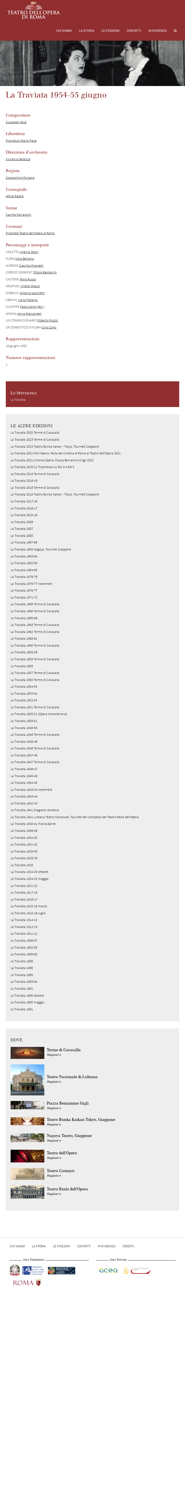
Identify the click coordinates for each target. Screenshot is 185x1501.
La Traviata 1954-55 (24, 687)
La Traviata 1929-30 (24, 851)
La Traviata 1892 (22, 989)
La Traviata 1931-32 (24, 844)
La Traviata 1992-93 (24, 563)
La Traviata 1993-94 (24, 556)
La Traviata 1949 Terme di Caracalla (35, 735)
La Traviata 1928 (22, 865)
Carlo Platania (28, 300)
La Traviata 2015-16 (24, 515)
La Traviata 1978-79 (24, 577)
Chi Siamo (64, 30)
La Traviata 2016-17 (24, 508)
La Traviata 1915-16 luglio (28, 913)
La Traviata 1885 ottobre (27, 996)
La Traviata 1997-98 (24, 542)
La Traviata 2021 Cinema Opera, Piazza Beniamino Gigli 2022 (52, 460)
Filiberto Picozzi (47, 320)
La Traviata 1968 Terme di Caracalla (35, 604)
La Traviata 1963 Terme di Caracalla (35, 625)
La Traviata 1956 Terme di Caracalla (35, 680)
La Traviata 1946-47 (24, 769)
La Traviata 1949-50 (24, 728)
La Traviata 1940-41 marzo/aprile (33, 824)
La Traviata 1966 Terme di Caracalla (35, 611)
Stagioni (54, 1055)
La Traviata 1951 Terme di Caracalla (35, 707)
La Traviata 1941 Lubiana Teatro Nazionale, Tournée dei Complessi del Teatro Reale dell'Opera (75, 817)
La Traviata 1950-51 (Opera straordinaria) (39, 714)
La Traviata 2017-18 (24, 501)
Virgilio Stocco (30, 286)
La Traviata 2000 (22, 536)
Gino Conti (49, 327)
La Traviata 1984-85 (24, 570)
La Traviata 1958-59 (24, 652)
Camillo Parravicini (18, 215)
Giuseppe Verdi (16, 122)
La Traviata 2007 (22, 529)
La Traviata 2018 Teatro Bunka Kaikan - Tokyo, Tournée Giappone (55, 494)
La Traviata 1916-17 (24, 899)
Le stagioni (110, 30)
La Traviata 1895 (22, 975)
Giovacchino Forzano (20, 178)
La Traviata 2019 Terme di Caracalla (35, 474)
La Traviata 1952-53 (24, 700)
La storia (86, 30)
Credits (128, 1246)
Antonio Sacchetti (32, 293)
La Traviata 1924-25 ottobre (29, 872)
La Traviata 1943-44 (24, 796)
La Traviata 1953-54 (24, 694)
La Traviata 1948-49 (24, 742)
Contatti (134, 30)
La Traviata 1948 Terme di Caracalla (35, 748)
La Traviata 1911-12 (24, 934)
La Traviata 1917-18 (24, 892)
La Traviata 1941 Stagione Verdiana (35, 810)
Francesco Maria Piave (21, 141)
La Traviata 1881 (22, 1009)
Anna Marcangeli (29, 314)
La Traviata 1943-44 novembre (31, 790)
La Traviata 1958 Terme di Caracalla (35, 659)
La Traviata (18, 400)
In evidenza (157, 30)
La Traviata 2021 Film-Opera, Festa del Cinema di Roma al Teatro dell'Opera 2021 (66, 453)
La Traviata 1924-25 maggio (29, 879)
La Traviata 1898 (22, 961)
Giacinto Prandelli (31, 266)
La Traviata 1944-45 (24, 783)
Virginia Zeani (29, 252)
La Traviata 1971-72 (24, 597)
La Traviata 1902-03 (24, 947)
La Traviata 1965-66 (24, 618)
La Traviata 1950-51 (24, 721)
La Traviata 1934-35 (24, 838)
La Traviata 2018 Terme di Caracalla (35, 488)
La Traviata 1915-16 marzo (29, 906)
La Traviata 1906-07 (24, 941)
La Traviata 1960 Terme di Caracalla (35, 645)
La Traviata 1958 (22, 666)
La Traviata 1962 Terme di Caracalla (35, 632)
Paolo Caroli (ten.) (32, 307)
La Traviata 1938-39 (24, 831)
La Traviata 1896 (22, 968)
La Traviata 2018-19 (24, 481)
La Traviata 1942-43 (24, 803)
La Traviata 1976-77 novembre (31, 584)
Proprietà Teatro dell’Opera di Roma (30, 233)
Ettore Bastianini (45, 272)
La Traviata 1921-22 (24, 886)
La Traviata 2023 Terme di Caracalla (35, 440)
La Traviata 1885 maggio (27, 1002)
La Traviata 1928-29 (24, 858)
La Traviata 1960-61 (24, 638)
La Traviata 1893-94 (24, 982)
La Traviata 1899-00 (24, 954)
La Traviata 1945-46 (24, 776)
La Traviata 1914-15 (24, 920)
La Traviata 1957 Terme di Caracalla (35, 673)
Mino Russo (28, 279)
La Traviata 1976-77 (24, 590)
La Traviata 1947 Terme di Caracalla (35, 762)
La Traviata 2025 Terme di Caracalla (35, 433)
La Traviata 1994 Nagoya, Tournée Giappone (41, 549)
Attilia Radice (15, 196)
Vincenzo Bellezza (18, 159)
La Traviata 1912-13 (24, 927)
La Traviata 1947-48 (24, 755)
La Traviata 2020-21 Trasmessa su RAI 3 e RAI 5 (42, 467)
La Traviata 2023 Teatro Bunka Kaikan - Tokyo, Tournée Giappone (55, 447)
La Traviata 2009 (22, 522)
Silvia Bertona (24, 259)
